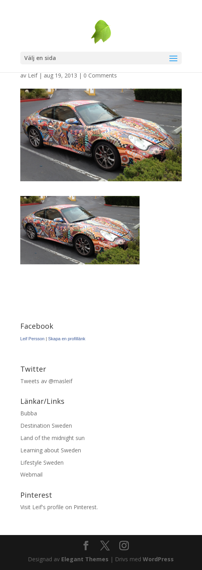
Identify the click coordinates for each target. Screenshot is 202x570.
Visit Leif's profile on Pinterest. (59, 507)
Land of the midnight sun (52, 438)
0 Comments (100, 75)
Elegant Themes (85, 559)
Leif (32, 75)
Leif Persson (32, 338)
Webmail (31, 474)
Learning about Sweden (50, 450)
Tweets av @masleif (46, 381)
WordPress (158, 559)
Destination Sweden (46, 425)
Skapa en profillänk (66, 338)
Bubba (28, 413)
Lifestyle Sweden (42, 462)
